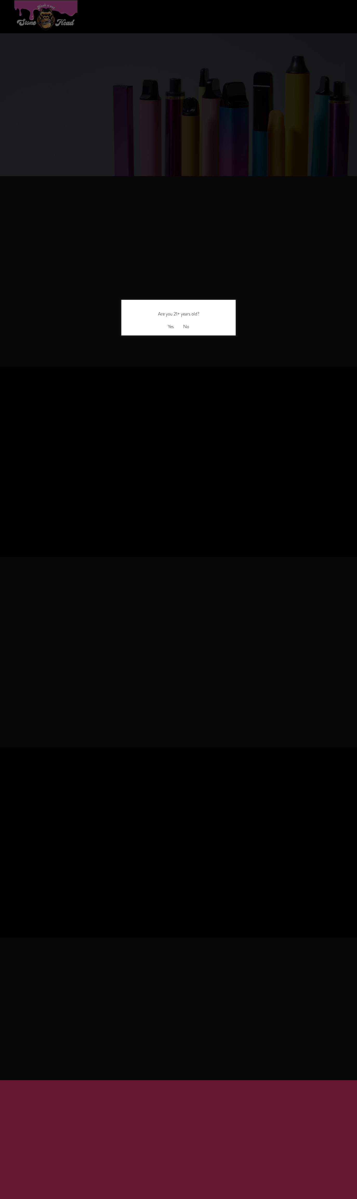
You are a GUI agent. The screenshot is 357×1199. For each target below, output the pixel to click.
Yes (171, 326)
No (186, 326)
